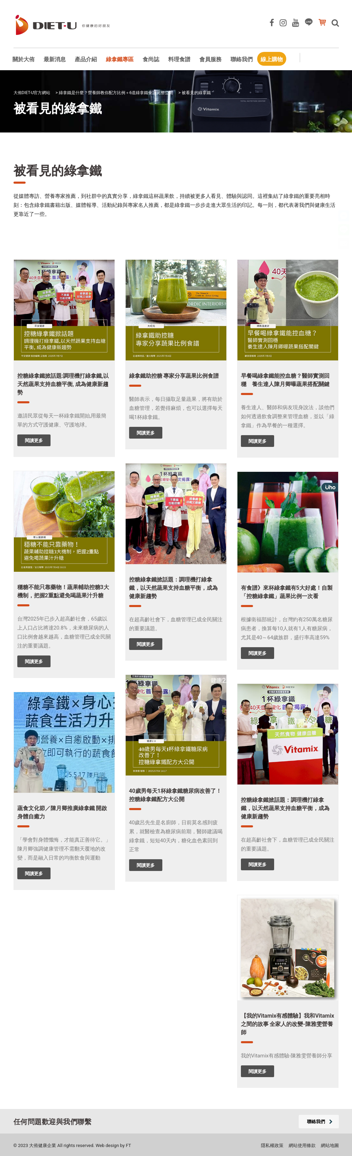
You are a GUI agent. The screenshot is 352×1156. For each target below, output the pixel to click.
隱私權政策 (272, 1145)
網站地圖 (330, 1145)
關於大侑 (23, 59)
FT (128, 1145)
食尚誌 (151, 59)
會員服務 (210, 59)
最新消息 (55, 59)
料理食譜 (179, 59)
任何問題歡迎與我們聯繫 (52, 1122)
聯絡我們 (242, 59)
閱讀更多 (34, 440)
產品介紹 (86, 59)
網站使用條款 (302, 1145)
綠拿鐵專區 (120, 59)
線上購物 (272, 59)
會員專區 (328, 58)
